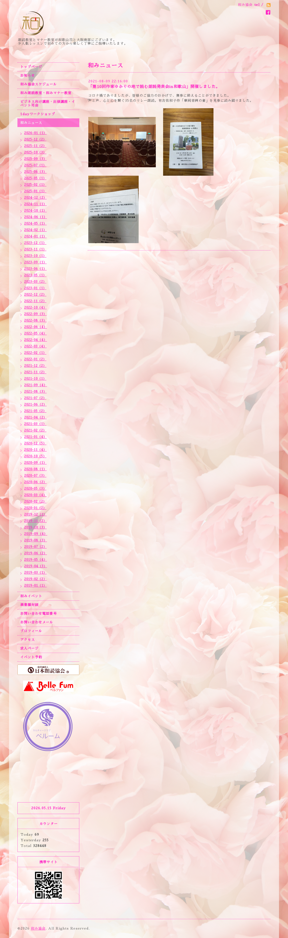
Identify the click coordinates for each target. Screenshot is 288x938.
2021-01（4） (35, 437)
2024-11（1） (35, 204)
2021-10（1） (35, 378)
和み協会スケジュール (38, 84)
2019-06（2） (35, 553)
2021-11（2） (35, 372)
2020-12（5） (35, 443)
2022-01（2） (35, 359)
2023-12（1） (35, 243)
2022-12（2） (35, 294)
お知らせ (27, 75)
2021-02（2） (35, 430)
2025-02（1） (35, 184)
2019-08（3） (35, 540)
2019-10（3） (35, 527)
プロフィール (31, 631)
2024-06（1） (35, 217)
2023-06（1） (35, 268)
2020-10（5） (35, 456)
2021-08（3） (35, 391)
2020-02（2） (35, 501)
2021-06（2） (35, 404)
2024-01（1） (35, 236)
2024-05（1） (35, 223)
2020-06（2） (35, 482)
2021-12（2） (35, 365)
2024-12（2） (35, 197)
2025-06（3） (35, 171)
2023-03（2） (35, 281)
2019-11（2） (35, 521)
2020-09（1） (35, 462)
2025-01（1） (35, 191)
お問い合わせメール (36, 622)
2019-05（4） (35, 559)
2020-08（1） (35, 469)
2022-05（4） (35, 333)
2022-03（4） (35, 346)
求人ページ (29, 648)
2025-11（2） (35, 146)
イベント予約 (31, 657)
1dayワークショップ (37, 114)
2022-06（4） (35, 327)
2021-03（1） (35, 424)
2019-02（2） (35, 579)
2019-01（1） (35, 585)
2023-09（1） (35, 262)
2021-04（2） (35, 417)
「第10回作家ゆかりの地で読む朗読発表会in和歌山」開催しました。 (154, 87)
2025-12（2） (35, 139)
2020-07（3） (35, 475)
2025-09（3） (35, 159)
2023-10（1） (35, 255)
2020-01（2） (35, 508)
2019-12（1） (35, 514)
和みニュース (31, 123)
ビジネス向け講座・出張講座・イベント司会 (47, 103)
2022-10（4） (35, 307)
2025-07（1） (35, 165)
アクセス (27, 639)
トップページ (31, 67)
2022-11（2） (35, 301)
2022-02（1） (35, 352)
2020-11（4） (35, 449)
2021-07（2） (35, 398)
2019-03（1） (35, 572)
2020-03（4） (35, 495)
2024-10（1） (35, 210)
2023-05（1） (35, 275)
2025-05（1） (35, 178)
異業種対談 (29, 605)
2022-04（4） (35, 340)
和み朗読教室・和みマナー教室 (45, 93)
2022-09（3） (35, 314)
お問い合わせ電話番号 (38, 613)
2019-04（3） (35, 566)
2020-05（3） (35, 488)
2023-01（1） (35, 288)
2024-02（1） (35, 230)
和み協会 (38, 928)
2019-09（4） (35, 533)
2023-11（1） (35, 249)
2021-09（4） (35, 385)
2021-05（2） (35, 411)
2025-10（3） (35, 152)
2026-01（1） (35, 133)
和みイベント (31, 596)
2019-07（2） (35, 546)
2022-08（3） (35, 320)
